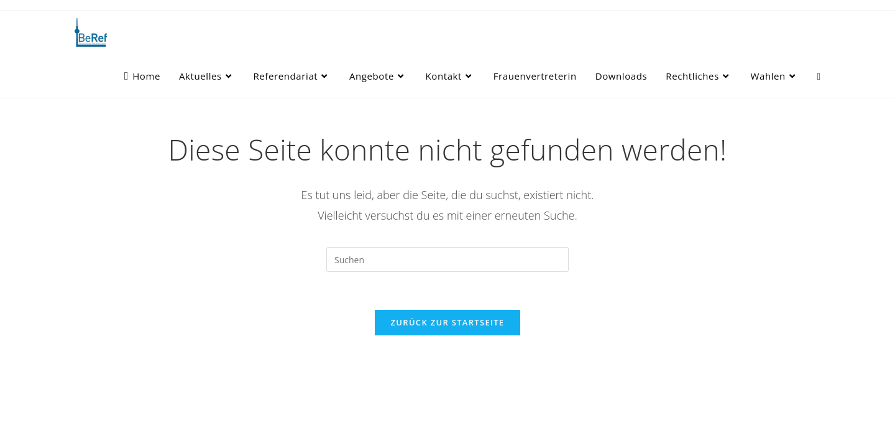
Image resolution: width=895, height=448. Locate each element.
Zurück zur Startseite (448, 322)
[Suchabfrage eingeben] (447, 259)
